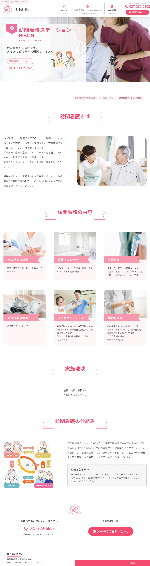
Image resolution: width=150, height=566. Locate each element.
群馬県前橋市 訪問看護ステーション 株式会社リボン (94, 98)
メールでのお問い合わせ (111, 531)
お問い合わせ (137, 12)
